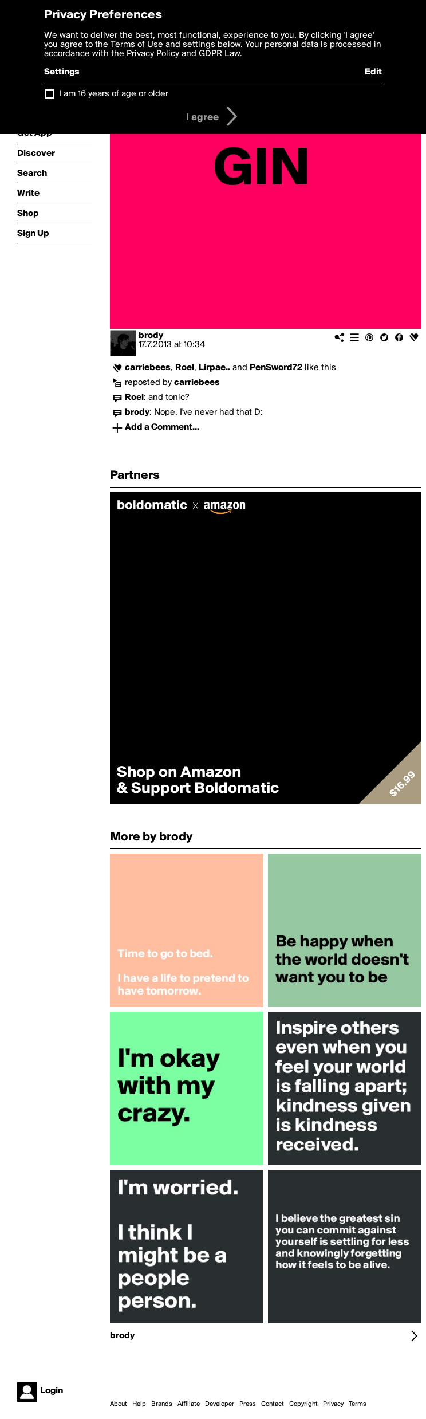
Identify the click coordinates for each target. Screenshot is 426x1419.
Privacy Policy (153, 53)
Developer (219, 1404)
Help (139, 1404)
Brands (161, 1404)
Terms (357, 1404)
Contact (272, 1404)
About (118, 1404)
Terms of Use (137, 44)
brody (151, 335)
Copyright (303, 1404)
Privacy (333, 1404)
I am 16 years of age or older (113, 94)
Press (247, 1404)
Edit (373, 72)
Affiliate (189, 1404)
